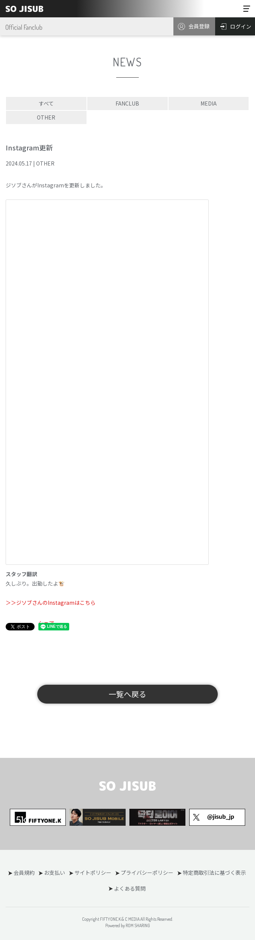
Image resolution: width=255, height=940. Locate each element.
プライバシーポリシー (147, 872)
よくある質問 (130, 888)
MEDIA (208, 103)
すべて (46, 103)
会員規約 (24, 872)
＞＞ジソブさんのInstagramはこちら (51, 602)
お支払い (54, 872)
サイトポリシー (92, 872)
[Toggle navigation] (246, 8)
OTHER (46, 117)
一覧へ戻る (127, 694)
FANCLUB (127, 103)
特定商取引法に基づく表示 (214, 872)
